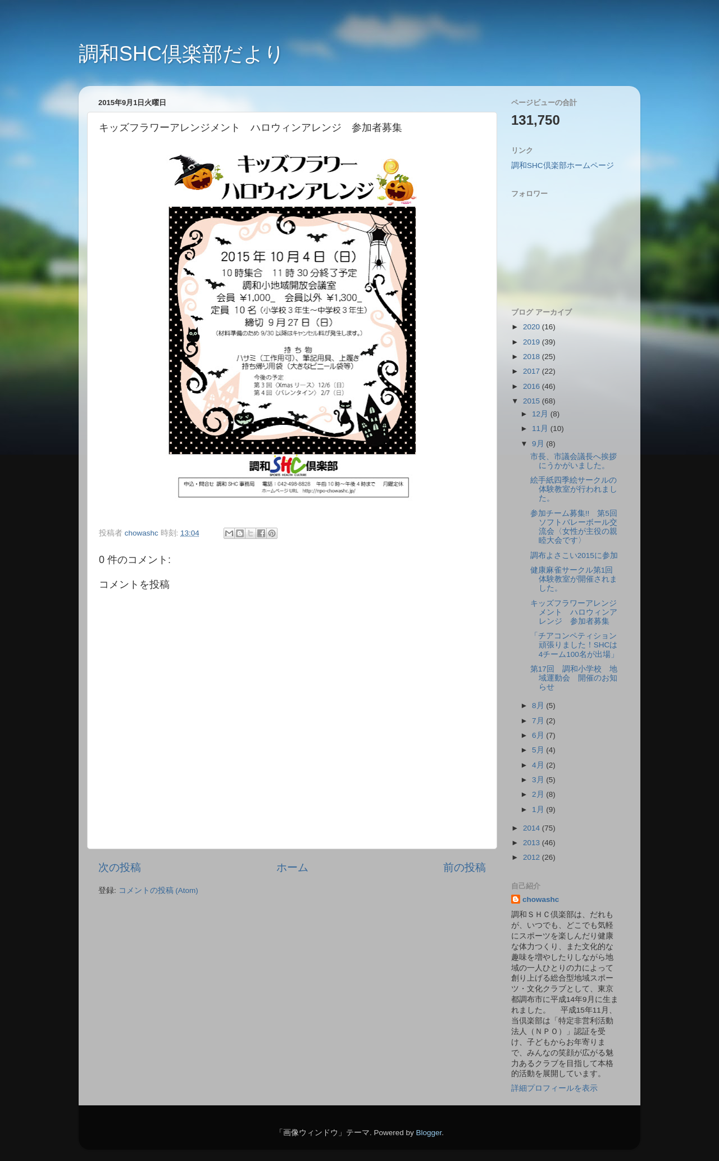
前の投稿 (464, 867)
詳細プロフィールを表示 (554, 1088)
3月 (539, 779)
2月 (539, 794)
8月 (539, 705)
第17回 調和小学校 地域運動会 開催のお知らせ (573, 678)
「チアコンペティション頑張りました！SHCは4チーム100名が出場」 (574, 645)
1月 (539, 809)
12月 (541, 414)
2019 (532, 342)
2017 (532, 371)
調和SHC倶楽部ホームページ (562, 165)
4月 (539, 765)
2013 (532, 842)
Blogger (429, 1132)
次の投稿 (119, 867)
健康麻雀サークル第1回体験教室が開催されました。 (573, 579)
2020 (532, 327)
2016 (532, 386)
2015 (532, 401)
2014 (532, 828)
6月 (539, 735)
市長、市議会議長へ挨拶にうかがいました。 (573, 461)
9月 (539, 443)
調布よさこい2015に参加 (574, 555)
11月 (541, 428)
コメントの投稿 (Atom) (158, 890)
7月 (539, 720)
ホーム (292, 867)
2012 (532, 857)
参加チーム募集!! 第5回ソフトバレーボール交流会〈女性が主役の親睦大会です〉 (573, 527)
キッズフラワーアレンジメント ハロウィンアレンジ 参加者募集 (573, 612)
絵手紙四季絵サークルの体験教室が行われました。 (573, 489)
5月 (539, 750)
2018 (532, 356)
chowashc (540, 899)
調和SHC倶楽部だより (182, 53)
